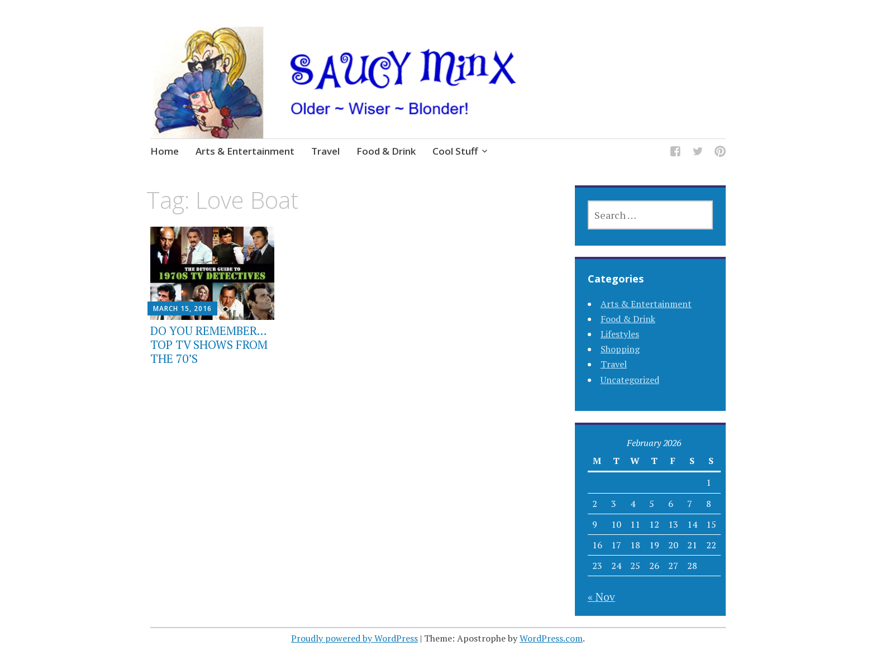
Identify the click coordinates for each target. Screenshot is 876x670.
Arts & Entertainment (245, 151)
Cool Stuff (455, 151)
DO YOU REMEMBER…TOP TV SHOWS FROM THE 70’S (209, 344)
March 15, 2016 (182, 308)
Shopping (620, 349)
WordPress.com (551, 638)
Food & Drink (386, 151)
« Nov (601, 597)
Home (164, 151)
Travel (325, 151)
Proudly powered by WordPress (354, 638)
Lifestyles (620, 334)
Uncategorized (630, 380)
